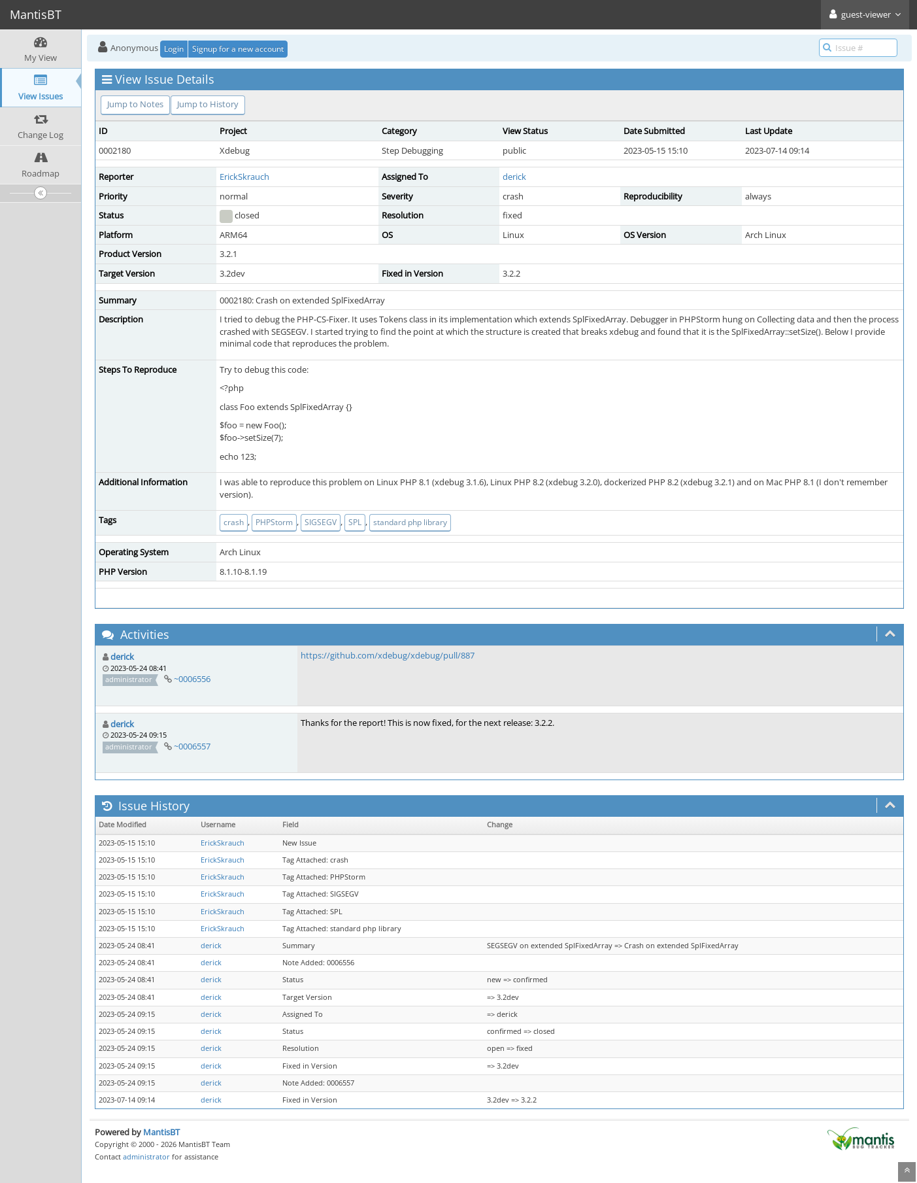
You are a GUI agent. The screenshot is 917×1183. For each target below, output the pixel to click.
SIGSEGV (321, 522)
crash (234, 522)
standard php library (410, 522)
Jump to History (208, 104)
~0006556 (192, 679)
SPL (354, 522)
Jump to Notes (135, 104)
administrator (146, 1156)
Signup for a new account (238, 48)
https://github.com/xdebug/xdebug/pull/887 (388, 655)
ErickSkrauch (244, 176)
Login (174, 48)
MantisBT (161, 1132)
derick (514, 176)
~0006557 (192, 746)
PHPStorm (274, 522)
